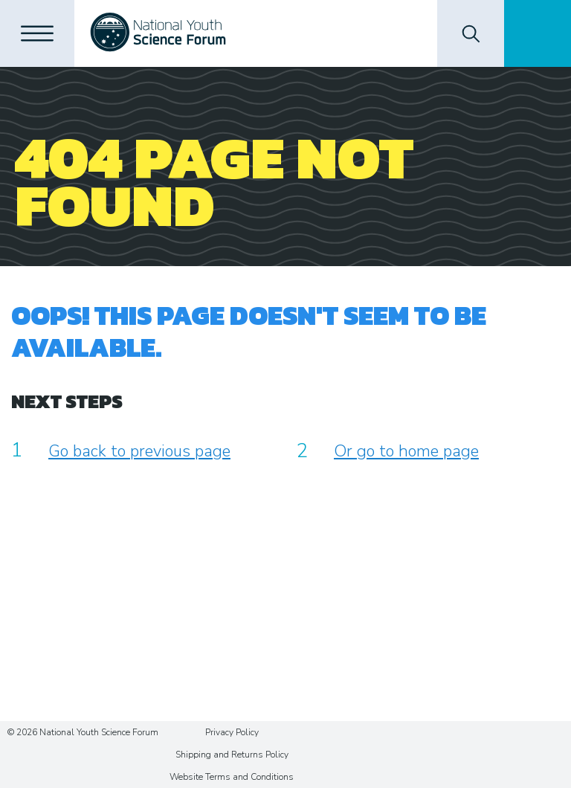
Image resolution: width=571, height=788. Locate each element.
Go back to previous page (139, 451)
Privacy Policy (232, 732)
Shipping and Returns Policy (231, 754)
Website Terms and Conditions (232, 777)
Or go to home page (406, 451)
